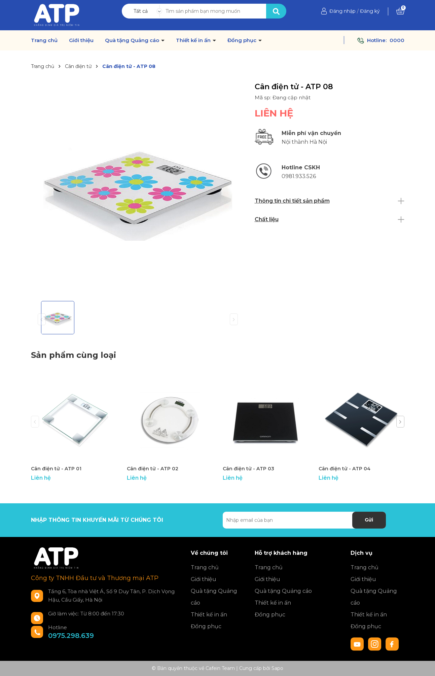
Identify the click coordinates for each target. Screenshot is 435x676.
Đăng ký (370, 11)
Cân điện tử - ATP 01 (56, 469)
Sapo (277, 668)
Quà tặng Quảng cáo (132, 40)
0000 (397, 40)
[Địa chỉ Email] (304, 520)
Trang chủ (44, 40)
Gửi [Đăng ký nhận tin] (369, 520)
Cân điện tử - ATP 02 (152, 469)
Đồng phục (242, 40)
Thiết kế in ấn (194, 40)
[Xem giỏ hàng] (400, 11)
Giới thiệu (81, 40)
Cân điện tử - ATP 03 (248, 469)
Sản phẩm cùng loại (73, 355)
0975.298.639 (71, 636)
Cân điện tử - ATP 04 (344, 469)
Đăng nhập (342, 11)
